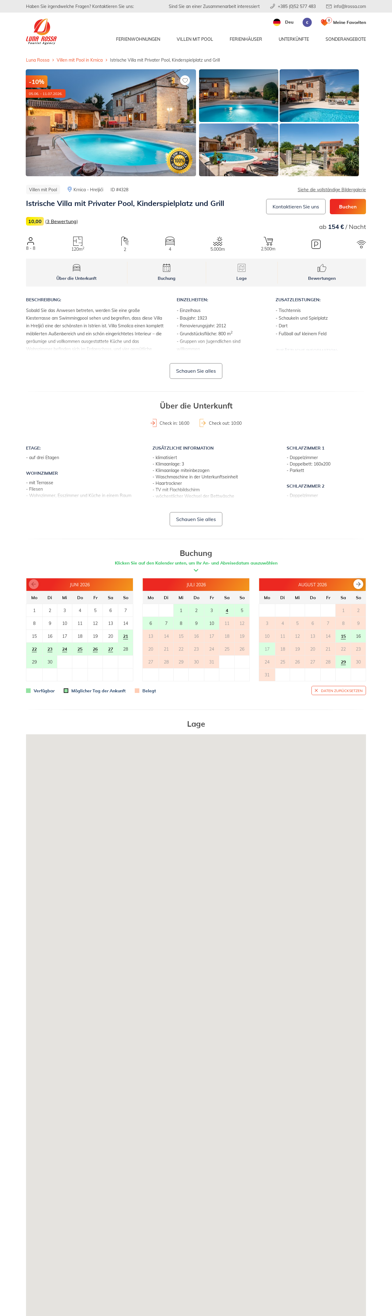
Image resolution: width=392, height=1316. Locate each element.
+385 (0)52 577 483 (297, 6)
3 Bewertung (62, 221)
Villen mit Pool (195, 39)
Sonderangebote (346, 39)
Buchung (166, 272)
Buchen (348, 206)
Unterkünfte (294, 39)
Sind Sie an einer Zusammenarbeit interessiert (214, 6)
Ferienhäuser (246, 39)
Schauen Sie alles (196, 370)
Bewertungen (322, 272)
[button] (358, 584)
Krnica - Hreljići (88, 189)
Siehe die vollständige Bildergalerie (332, 189)
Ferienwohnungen (138, 39)
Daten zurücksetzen (342, 690)
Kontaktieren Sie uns (296, 206)
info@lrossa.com (350, 6)
